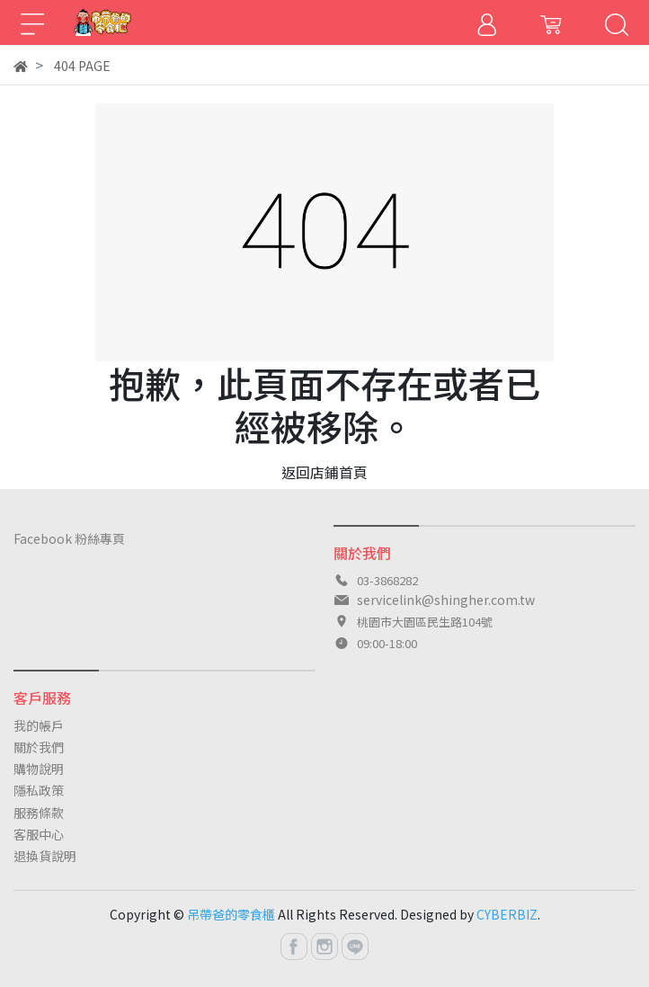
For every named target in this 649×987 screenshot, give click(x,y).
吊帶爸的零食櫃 (231, 914)
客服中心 (38, 834)
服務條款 (38, 813)
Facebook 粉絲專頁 (69, 538)
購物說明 (38, 769)
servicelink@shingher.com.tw (446, 600)
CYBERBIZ (507, 914)
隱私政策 (38, 790)
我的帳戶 (38, 725)
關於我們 (38, 747)
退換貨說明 (44, 856)
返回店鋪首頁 (324, 472)
